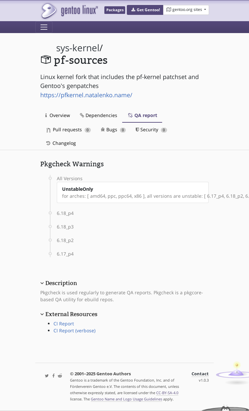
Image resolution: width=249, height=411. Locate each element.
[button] (145, 10)
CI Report (63, 323)
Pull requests (69, 129)
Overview (57, 115)
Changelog (60, 143)
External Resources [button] (71, 314)
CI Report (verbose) (74, 330)
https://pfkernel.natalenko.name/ (86, 95)
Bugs (113, 129)
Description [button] (61, 283)
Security (151, 129)
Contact (200, 374)
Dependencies (98, 115)
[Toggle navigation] (44, 27)
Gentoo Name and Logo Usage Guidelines (126, 398)
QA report (142, 115)
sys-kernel (77, 48)
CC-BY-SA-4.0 (167, 392)
